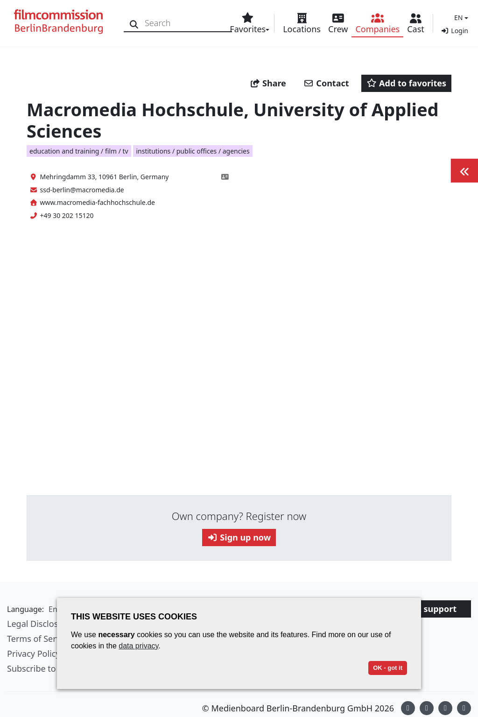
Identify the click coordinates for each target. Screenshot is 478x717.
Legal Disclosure (39, 623)
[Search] (134, 23)
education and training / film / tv (78, 151)
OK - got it (387, 667)
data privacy (138, 646)
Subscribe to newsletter (53, 668)
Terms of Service (39, 638)
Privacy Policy (33, 653)
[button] (460, 17)
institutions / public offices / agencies (192, 151)
